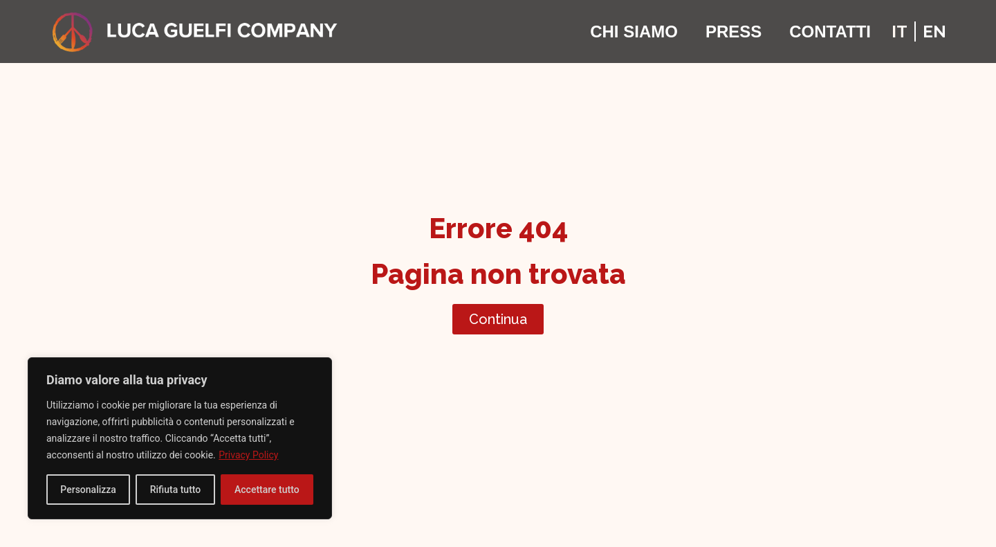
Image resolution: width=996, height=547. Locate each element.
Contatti (830, 31)
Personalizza (88, 489)
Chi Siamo (634, 31)
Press (734, 31)
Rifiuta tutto (175, 489)
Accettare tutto (266, 489)
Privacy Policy (248, 454)
